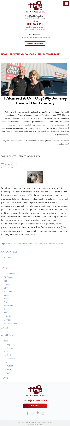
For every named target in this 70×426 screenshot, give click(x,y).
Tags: (4, 267)
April (9, 355)
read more (30, 234)
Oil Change (9, 277)
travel (6, 299)
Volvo (6, 288)
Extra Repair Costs (40, 244)
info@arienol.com (37, 27)
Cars (6, 302)
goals (6, 281)
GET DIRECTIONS (35, 406)
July (8, 344)
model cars (8, 306)
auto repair (8, 258)
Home (4, 54)
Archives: (7, 335)
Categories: (9, 252)
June (9, 369)
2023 (6, 341)
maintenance (9, 291)
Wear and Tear (9, 164)
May (8, 373)
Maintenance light (11, 274)
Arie (5, 309)
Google (32, 414)
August (10, 366)
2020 (6, 362)
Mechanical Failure (25, 244)
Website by (35, 424)
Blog (25, 54)
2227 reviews (40, 18)
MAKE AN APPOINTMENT (35, 43)
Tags (33, 54)
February (11, 348)
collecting (8, 316)
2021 (6, 352)
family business (10, 323)
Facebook (27, 414)
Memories (8, 320)
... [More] (4, 328)
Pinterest (37, 414)
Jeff (5, 313)
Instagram (42, 414)
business (8, 284)
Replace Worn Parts (49, 54)
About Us (15, 54)
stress (6, 295)
